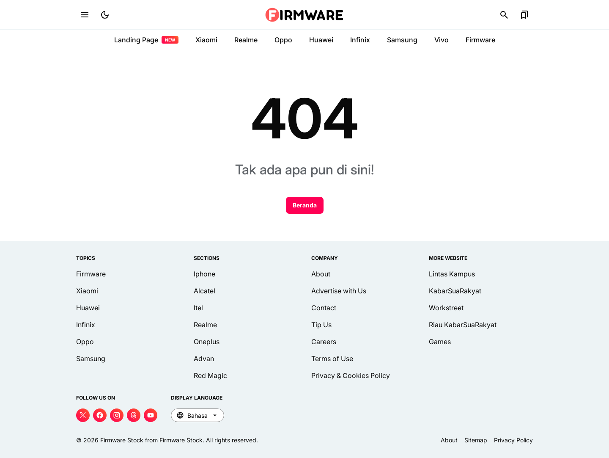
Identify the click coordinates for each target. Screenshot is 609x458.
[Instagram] (116, 415)
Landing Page (146, 40)
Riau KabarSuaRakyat (463, 324)
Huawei (321, 40)
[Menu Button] (84, 14)
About (320, 274)
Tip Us (321, 324)
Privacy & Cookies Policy (350, 375)
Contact (323, 307)
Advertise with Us (338, 291)
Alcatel (204, 291)
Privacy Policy (513, 440)
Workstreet (446, 307)
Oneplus (206, 341)
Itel (198, 307)
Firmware (480, 40)
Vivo (441, 40)
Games (440, 341)
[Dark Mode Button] (104, 14)
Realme (246, 40)
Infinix (360, 40)
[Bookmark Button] (524, 14)
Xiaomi (206, 40)
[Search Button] (504, 14)
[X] (83, 415)
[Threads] (133, 415)
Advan (204, 358)
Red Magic (210, 375)
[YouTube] (150, 415)
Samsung (402, 40)
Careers (323, 341)
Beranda (305, 205)
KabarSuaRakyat (455, 291)
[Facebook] (100, 415)
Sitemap (475, 440)
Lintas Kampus (452, 274)
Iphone (204, 274)
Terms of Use (332, 358)
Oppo (283, 40)
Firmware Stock (121, 440)
